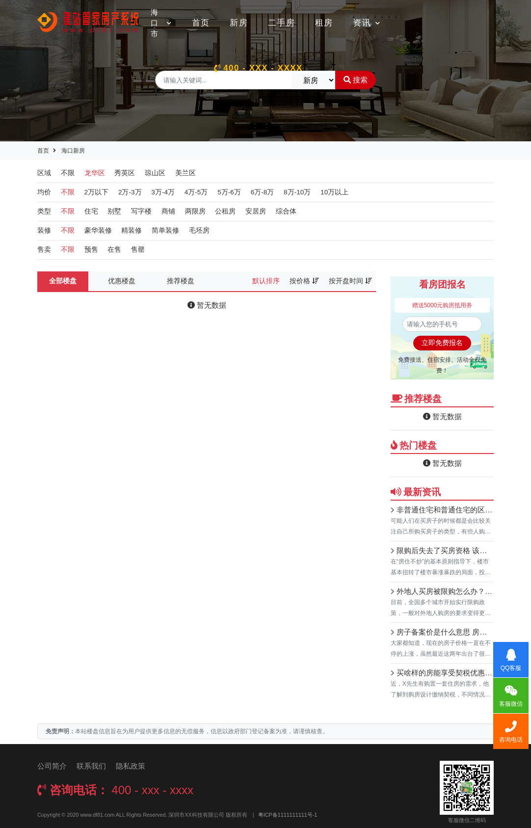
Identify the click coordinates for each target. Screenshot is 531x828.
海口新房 (73, 150)
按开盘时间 (350, 281)
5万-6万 (229, 192)
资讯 (366, 22)
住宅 (91, 211)
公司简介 (52, 766)
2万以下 (96, 192)
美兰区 (185, 173)
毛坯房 (199, 230)
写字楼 (141, 211)
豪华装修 (98, 230)
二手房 (281, 22)
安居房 (255, 211)
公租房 (225, 211)
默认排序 (266, 281)
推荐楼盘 (180, 281)
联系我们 (91, 766)
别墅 (114, 211)
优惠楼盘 (121, 281)
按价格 (304, 281)
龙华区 (94, 173)
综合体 (286, 211)
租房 (324, 22)
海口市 (161, 23)
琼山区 (155, 173)
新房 (239, 22)
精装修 (131, 230)
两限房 (195, 211)
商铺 (168, 211)
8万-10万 (297, 192)
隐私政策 (130, 766)
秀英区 (124, 173)
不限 (68, 173)
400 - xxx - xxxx (258, 68)
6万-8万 (262, 192)
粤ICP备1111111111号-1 (288, 815)
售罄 (138, 249)
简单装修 (165, 230)
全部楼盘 (63, 281)
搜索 (356, 80)
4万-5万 (196, 192)
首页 (201, 22)
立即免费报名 (442, 343)
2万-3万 (130, 192)
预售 (91, 249)
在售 (114, 249)
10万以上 (334, 192)
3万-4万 (163, 192)
